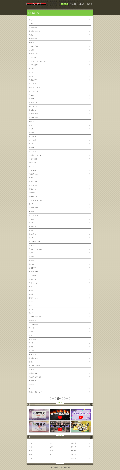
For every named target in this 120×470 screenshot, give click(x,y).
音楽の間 (73, 4)
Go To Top (60, 402)
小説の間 (64, 4)
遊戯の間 (81, 4)
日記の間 (89, 4)
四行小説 (31, 13)
